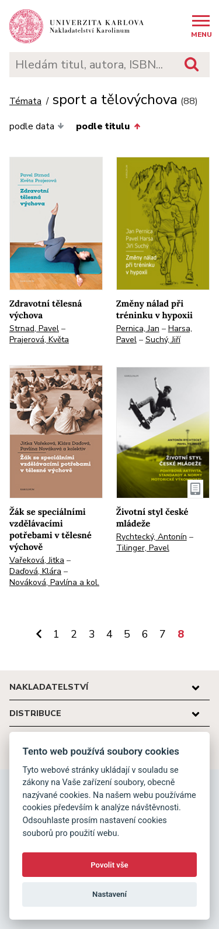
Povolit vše (109, 865)
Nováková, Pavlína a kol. (54, 582)
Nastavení (109, 894)
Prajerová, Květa (39, 339)
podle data (36, 126)
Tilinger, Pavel (142, 547)
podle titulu (108, 126)
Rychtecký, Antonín (151, 536)
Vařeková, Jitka (36, 560)
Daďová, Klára (35, 571)
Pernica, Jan (137, 328)
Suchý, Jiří (162, 339)
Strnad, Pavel (34, 328)
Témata (25, 101)
